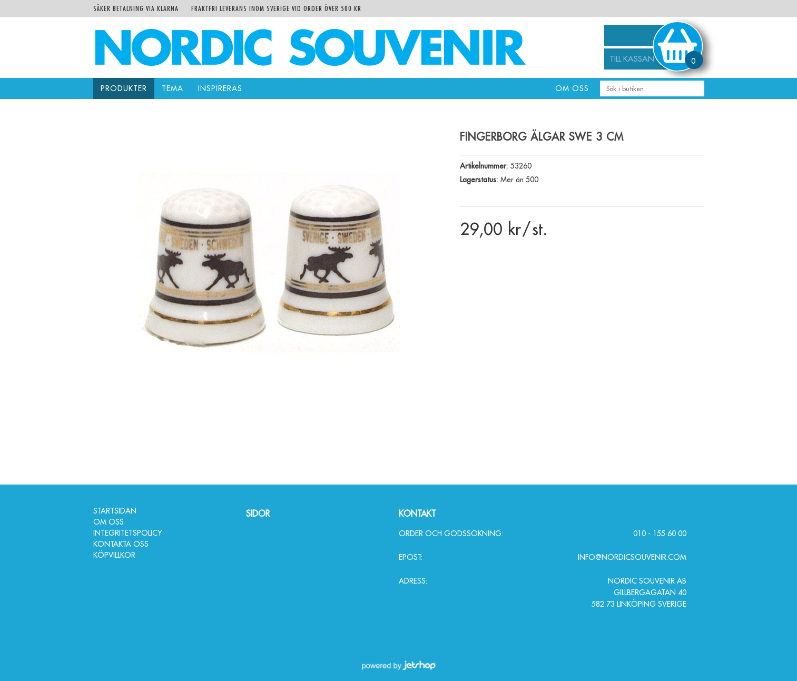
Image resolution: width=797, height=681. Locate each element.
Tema (172, 88)
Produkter (124, 88)
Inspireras (220, 88)
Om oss (572, 88)
